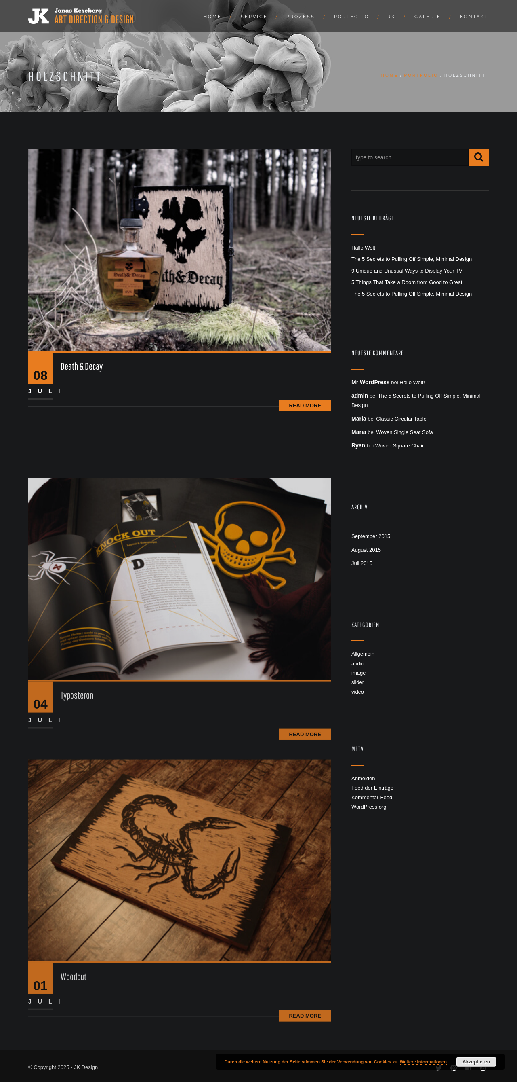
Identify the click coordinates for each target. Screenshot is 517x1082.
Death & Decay (82, 366)
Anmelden (363, 778)
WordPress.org (368, 807)
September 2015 (370, 536)
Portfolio (351, 16)
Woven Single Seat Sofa (404, 432)
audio (357, 664)
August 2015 (366, 550)
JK (391, 16)
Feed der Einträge (372, 788)
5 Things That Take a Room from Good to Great (406, 282)
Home (213, 16)
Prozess (300, 16)
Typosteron (77, 765)
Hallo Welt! (364, 248)
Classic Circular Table (401, 419)
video (357, 692)
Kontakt (474, 16)
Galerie (427, 16)
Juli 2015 (361, 563)
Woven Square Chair (399, 446)
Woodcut (73, 1046)
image (358, 673)
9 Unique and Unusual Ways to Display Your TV (406, 271)
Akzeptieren (476, 1062)
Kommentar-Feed (371, 797)
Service (254, 16)
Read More (305, 405)
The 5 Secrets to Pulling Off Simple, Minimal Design (411, 259)
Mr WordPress (370, 382)
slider (357, 682)
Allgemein (362, 654)
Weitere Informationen (423, 1061)
